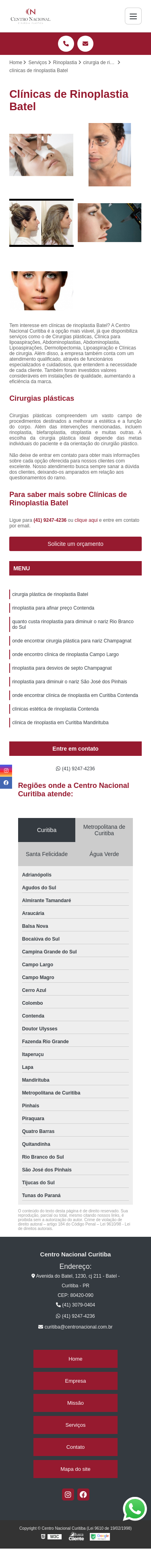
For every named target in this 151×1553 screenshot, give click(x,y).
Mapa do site (75, 1469)
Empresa (75, 1381)
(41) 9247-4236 (50, 520)
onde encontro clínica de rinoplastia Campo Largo (65, 654)
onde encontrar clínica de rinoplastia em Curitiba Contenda (75, 695)
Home (75, 1359)
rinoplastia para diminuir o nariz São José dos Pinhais (69, 682)
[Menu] (133, 16)
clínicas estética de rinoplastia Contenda (55, 709)
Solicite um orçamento (75, 544)
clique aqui (85, 520)
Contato (75, 1447)
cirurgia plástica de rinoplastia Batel (50, 594)
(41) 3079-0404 (75, 1305)
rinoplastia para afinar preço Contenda (53, 608)
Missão (75, 1403)
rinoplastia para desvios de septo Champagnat (62, 668)
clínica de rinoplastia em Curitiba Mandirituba (60, 722)
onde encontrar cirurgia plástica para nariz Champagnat (71, 641)
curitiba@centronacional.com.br (75, 1327)
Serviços (76, 1425)
